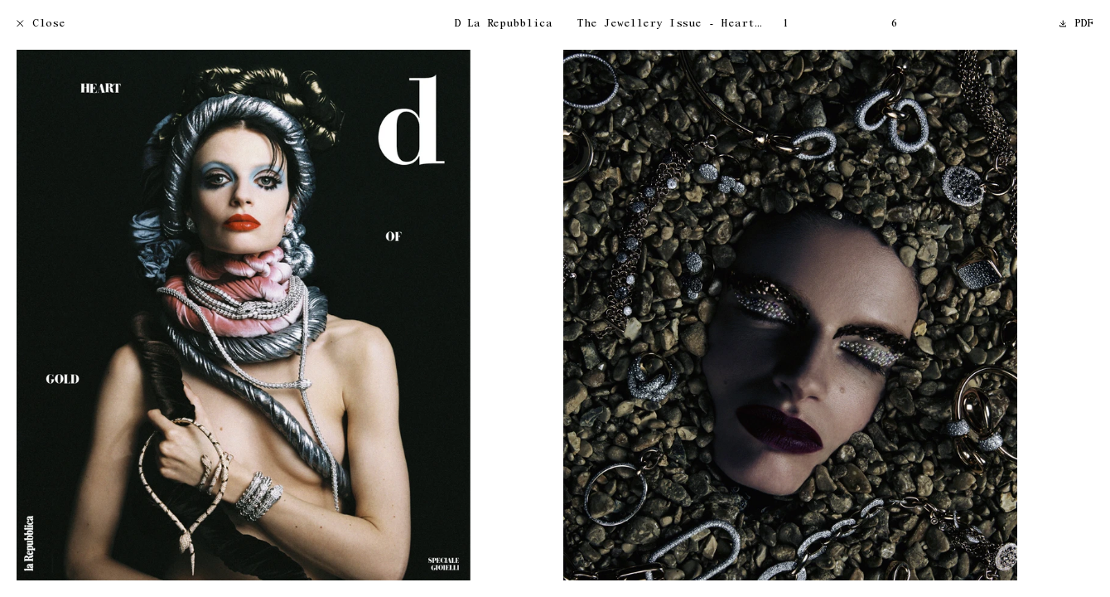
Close (41, 24)
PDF (1076, 24)
